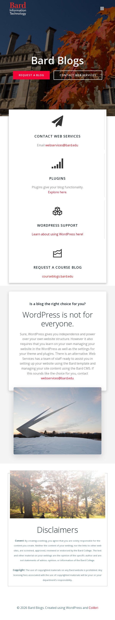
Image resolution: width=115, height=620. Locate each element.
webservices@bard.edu (57, 378)
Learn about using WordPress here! (57, 234)
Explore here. (57, 192)
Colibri (93, 608)
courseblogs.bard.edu (57, 276)
